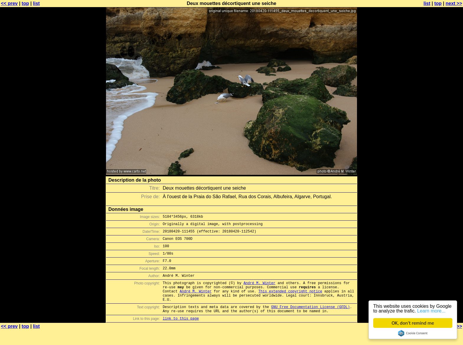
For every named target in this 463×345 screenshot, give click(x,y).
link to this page (181, 333)
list (36, 3)
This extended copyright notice (290, 301)
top (25, 3)
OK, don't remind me (413, 323)
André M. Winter (259, 291)
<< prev (9, 3)
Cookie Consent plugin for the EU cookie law (413, 333)
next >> (454, 3)
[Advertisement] (439, 146)
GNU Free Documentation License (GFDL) (310, 320)
